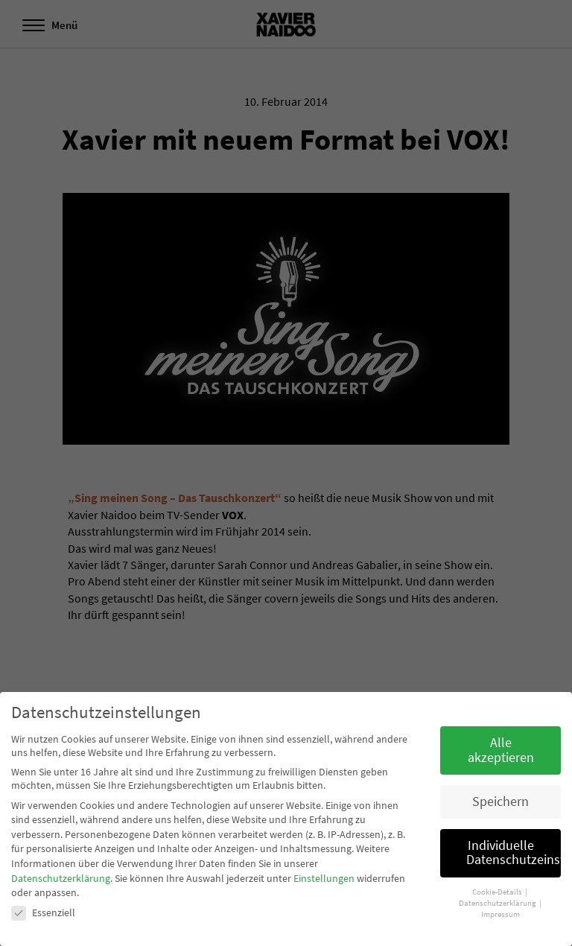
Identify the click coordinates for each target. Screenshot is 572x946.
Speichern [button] (500, 801)
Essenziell (43, 912)
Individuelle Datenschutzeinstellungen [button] (513, 853)
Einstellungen (324, 878)
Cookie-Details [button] (498, 892)
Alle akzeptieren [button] (501, 750)
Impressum (500, 914)
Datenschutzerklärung (60, 878)
